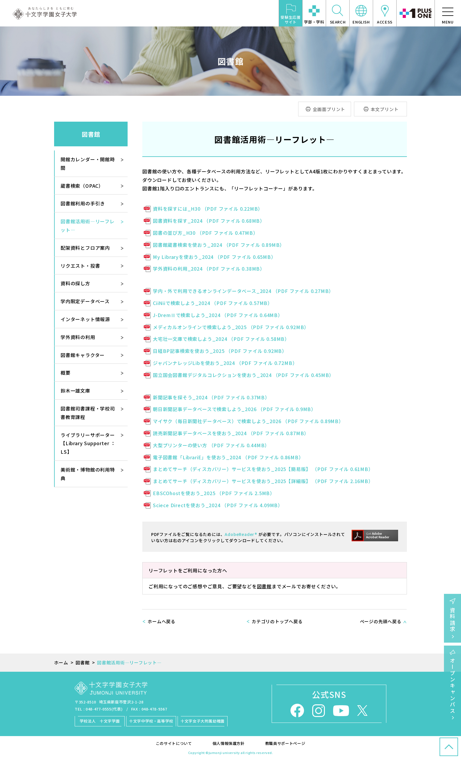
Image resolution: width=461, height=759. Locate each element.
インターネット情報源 (85, 319)
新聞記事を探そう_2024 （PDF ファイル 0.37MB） (211, 397)
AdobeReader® (241, 534)
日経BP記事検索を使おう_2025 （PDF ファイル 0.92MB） (220, 350)
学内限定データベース (85, 301)
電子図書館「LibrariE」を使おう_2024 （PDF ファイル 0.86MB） (228, 457)
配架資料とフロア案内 (85, 247)
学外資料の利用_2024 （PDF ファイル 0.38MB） (209, 268)
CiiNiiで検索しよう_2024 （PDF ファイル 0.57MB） (213, 302)
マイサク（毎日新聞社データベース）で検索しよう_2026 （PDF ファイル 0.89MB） (248, 421)
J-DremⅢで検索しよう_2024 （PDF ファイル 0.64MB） (218, 315)
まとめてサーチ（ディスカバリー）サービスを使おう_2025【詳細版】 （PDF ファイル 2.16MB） (263, 481)
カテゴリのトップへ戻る (277, 621)
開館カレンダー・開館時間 (88, 163)
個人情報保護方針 (229, 743)
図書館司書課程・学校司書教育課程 (88, 412)
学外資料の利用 (78, 337)
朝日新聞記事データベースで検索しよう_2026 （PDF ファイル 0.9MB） (234, 409)
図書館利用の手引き (83, 203)
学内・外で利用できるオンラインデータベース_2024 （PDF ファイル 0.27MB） (243, 290)
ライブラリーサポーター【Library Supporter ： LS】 (88, 443)
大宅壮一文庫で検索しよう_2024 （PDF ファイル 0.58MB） (221, 338)
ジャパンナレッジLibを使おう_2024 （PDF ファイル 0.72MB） (225, 362)
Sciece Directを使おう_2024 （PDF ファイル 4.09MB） (218, 505)
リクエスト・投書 (80, 265)
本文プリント (385, 109)
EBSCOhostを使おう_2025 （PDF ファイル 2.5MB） (214, 493)
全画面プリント (329, 109)
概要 (66, 372)
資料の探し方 (75, 283)
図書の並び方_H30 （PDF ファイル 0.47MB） (205, 232)
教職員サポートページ (285, 743)
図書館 (264, 586)
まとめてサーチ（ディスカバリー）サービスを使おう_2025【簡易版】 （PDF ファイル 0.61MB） (263, 469)
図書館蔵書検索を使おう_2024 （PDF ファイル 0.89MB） (219, 244)
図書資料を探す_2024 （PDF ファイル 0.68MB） (209, 220)
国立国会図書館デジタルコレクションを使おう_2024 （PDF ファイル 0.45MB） (243, 374)
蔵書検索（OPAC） (82, 185)
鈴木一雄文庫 (75, 390)
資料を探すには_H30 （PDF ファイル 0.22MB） (208, 208)
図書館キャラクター (83, 354)
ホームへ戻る (162, 621)
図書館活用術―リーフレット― (88, 225)
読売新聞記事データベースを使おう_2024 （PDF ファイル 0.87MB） (231, 433)
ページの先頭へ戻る (381, 621)
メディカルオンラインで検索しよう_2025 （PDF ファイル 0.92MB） (231, 327)
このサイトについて (174, 743)
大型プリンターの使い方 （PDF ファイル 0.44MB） (211, 445)
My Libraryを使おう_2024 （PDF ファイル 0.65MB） (214, 256)
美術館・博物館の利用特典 (88, 474)
